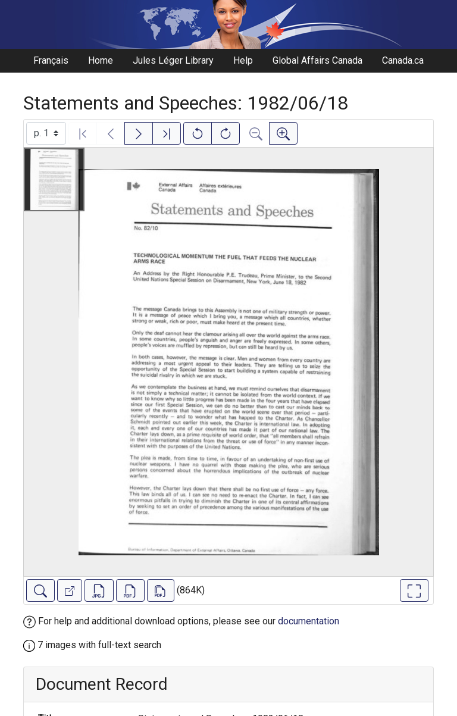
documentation (308, 621)
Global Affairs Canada (317, 60)
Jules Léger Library (173, 60)
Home (100, 60)
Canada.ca (403, 60)
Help (243, 60)
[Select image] (46, 133)
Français (50, 60)
